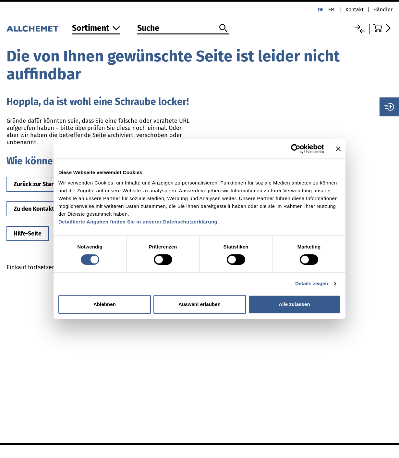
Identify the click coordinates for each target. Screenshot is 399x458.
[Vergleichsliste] (360, 29)
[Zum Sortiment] (96, 28)
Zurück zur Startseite (41, 184)
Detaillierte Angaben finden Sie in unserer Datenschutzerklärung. (138, 221)
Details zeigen (311, 283)
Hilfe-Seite (28, 233)
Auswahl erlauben (199, 304)
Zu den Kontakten (37, 208)
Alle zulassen (294, 304)
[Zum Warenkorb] (383, 28)
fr (331, 9)
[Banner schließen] (338, 148)
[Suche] (183, 28)
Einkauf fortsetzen (30, 267)
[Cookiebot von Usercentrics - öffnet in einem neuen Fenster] (295, 149)
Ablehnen (104, 304)
